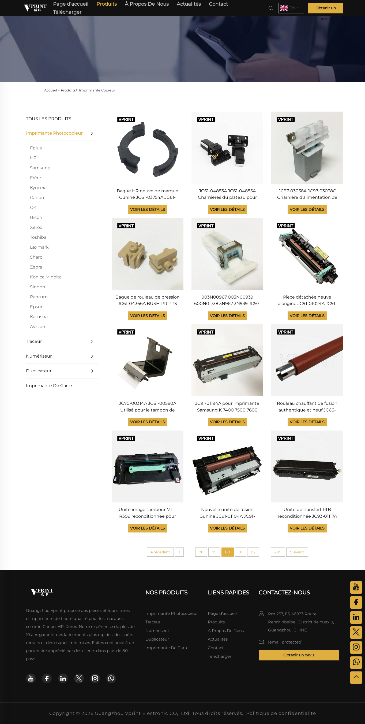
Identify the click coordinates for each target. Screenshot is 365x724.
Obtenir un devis (325, 9)
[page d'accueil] (35, 7)
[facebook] (47, 678)
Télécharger (67, 12)
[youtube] (31, 678)
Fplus (36, 147)
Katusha (39, 316)
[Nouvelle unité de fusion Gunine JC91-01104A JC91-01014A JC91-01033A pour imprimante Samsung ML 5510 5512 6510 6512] (227, 466)
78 (201, 552)
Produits (106, 4)
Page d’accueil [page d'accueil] (70, 4)
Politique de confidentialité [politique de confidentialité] (281, 713)
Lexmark (39, 247)
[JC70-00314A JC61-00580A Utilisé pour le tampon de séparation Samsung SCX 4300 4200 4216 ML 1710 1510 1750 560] (147, 359)
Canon (37, 197)
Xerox (36, 227)
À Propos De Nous (147, 4)
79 (214, 552)
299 (277, 552)
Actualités (189, 4)
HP (33, 157)
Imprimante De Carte (49, 385)
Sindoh (37, 286)
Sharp (36, 257)
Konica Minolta (46, 277)
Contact (218, 4)
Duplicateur (38, 370)
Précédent (160, 552)
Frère (35, 177)
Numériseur (39, 356)
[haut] (356, 677)
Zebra (36, 267)
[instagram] (95, 678)
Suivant (297, 552)
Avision (37, 326)
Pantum (39, 296)
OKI (34, 207)
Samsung (40, 167)
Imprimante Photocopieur (54, 133)
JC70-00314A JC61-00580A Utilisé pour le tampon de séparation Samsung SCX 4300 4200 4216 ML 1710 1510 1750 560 (147, 407)
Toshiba (38, 237)
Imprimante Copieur (97, 90)
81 (240, 552)
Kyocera (38, 187)
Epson (37, 306)
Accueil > (52, 90)
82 (253, 552)
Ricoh (36, 217)
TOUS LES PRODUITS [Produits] (48, 118)
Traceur (34, 341)
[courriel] (285, 642)
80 (227, 552)
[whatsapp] (111, 678)
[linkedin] (63, 678)
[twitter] (79, 678)
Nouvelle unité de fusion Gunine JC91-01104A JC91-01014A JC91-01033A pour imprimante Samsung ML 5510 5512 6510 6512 (227, 513)
